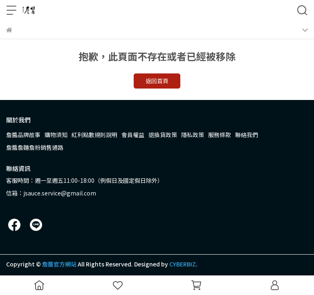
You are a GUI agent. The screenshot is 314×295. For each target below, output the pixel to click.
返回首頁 (157, 81)
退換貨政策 (162, 135)
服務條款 (219, 135)
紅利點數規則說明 (94, 135)
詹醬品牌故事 (23, 135)
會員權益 (132, 135)
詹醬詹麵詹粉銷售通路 (34, 147)
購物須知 (56, 135)
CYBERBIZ (182, 264)
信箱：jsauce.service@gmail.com (51, 193)
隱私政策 (192, 135)
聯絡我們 (246, 135)
